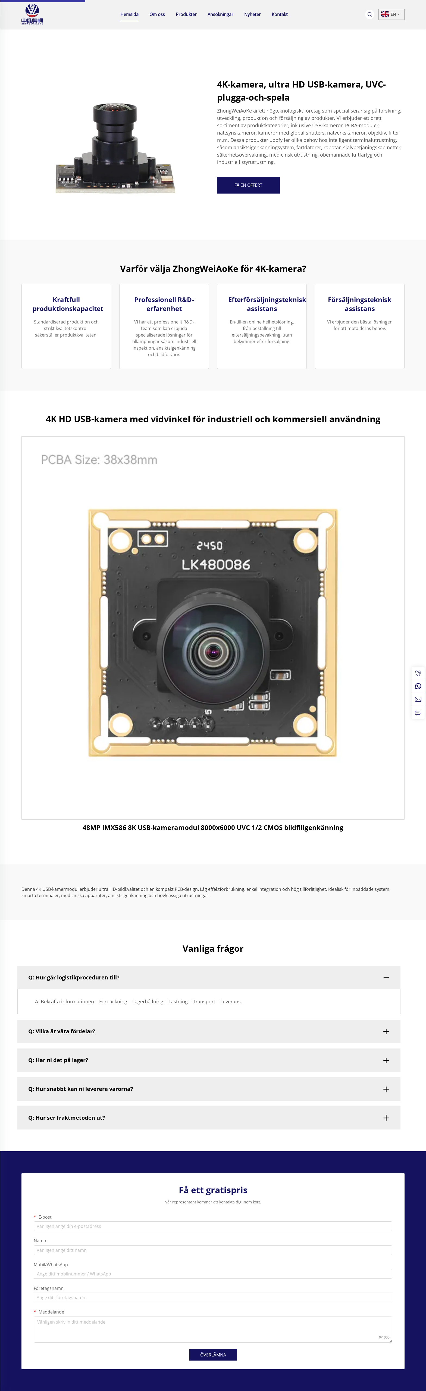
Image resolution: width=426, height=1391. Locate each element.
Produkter (186, 14)
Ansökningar (220, 14)
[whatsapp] (418, 686)
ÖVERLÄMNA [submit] (213, 1355)
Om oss (157, 14)
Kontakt (280, 14)
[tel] (418, 673)
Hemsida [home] (129, 14)
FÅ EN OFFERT (248, 185)
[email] (418, 699)
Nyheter (252, 14)
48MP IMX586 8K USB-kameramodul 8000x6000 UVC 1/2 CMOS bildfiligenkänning (213, 827)
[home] (32, 14)
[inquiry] (418, 712)
